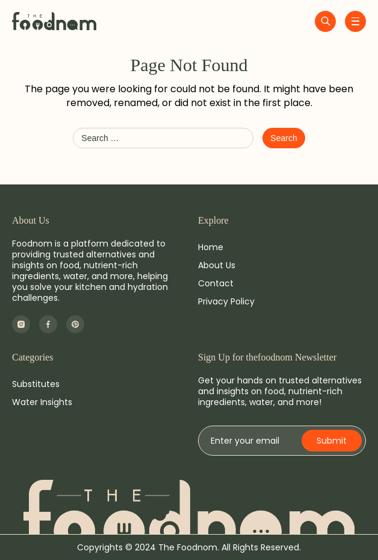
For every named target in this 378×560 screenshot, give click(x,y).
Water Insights (42, 402)
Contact (216, 283)
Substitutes (36, 384)
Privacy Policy (226, 301)
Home (210, 247)
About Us (216, 265)
